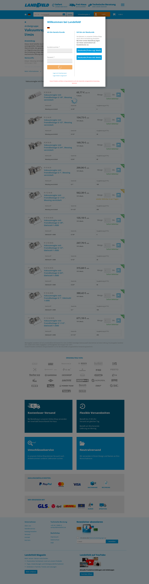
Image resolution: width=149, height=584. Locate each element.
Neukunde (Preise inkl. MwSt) (89, 57)
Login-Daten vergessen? (60, 75)
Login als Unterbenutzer (60, 73)
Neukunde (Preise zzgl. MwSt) (89, 50)
